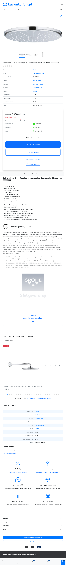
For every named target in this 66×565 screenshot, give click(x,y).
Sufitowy (35, 84)
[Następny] (60, 368)
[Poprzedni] (5, 368)
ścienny (42, 84)
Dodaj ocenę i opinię (10, 453)
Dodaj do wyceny (33, 152)
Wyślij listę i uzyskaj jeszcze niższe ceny (48, 472)
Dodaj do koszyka (33, 144)
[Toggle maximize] (61, 16)
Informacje (6, 526)
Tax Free (33, 542)
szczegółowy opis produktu (33, 317)
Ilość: (27, 137)
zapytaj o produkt (33, 160)
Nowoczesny (37, 80)
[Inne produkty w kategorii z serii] (33, 340)
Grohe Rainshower (38, 73)
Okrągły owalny (37, 87)
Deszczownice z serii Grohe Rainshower (39, 398)
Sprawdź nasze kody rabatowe (18, 472)
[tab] (7, 394)
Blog (4, 529)
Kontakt (5, 518)
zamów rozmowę (33, 164)
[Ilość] (33, 137)
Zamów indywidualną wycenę (33, 537)
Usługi (5, 522)
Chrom (35, 91)
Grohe (35, 70)
